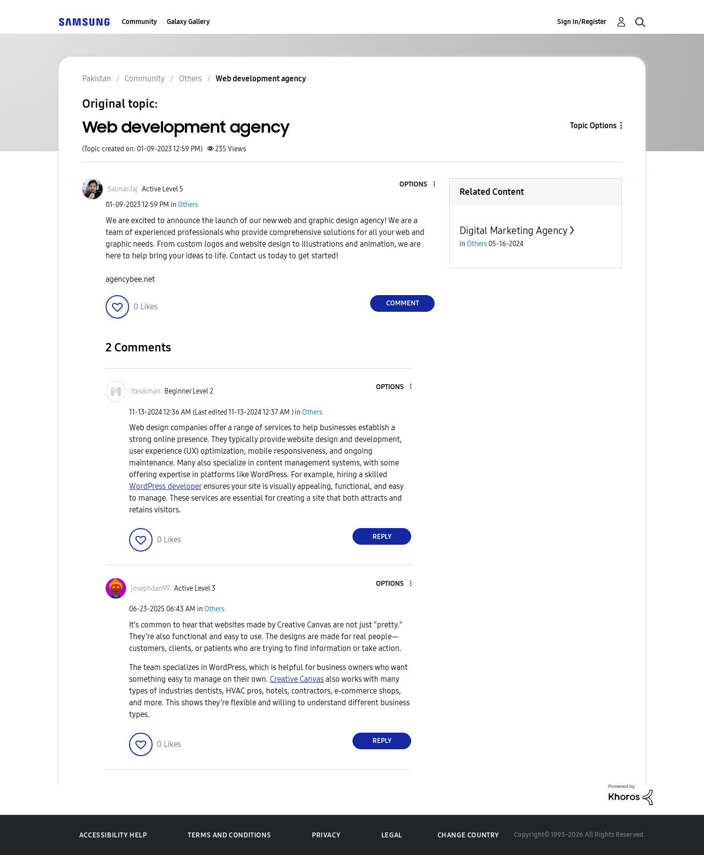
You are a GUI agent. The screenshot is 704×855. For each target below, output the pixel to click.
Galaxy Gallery (188, 22)
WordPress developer (165, 486)
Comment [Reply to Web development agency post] (402, 303)
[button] (418, 184)
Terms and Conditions (229, 835)
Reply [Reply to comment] (382, 536)
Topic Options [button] (593, 125)
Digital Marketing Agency (514, 230)
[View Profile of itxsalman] (145, 391)
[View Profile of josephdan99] (150, 588)
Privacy (326, 835)
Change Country (468, 835)
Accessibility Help (113, 835)
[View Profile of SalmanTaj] (123, 189)
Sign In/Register (582, 22)
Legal (391, 835)
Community (139, 22)
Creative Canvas (297, 679)
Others (188, 205)
